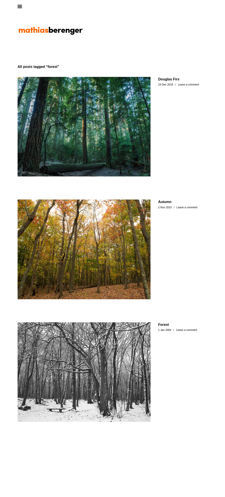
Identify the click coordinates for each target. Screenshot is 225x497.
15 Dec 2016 (165, 84)
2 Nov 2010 (165, 207)
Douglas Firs (169, 79)
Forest (163, 324)
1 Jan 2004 (164, 330)
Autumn (164, 202)
